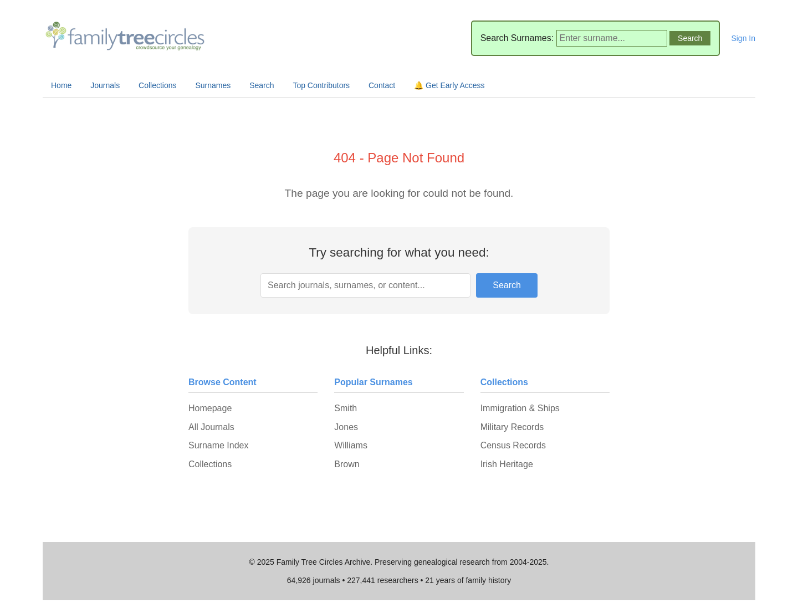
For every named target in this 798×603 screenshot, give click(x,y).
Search (261, 85)
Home (61, 85)
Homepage (210, 408)
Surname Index (218, 445)
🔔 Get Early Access (449, 85)
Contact (382, 85)
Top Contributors (321, 85)
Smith (345, 408)
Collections (157, 85)
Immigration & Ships (520, 408)
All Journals (211, 427)
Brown (346, 464)
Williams (350, 445)
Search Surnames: (517, 38)
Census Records (513, 445)
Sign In (743, 38)
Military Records (512, 427)
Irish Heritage (506, 464)
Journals (105, 85)
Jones (346, 427)
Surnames (213, 85)
